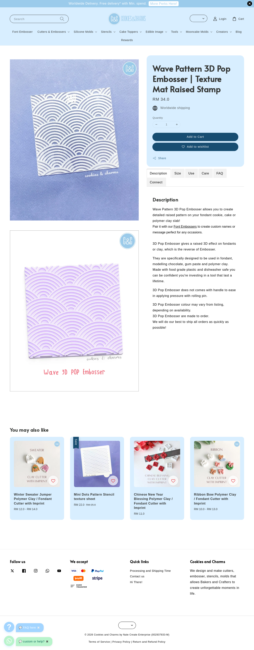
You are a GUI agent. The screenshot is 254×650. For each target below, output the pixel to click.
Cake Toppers (128, 31)
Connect (156, 182)
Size (177, 173)
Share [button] (159, 158)
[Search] (62, 19)
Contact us (137, 576)
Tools (174, 31)
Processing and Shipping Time (150, 570)
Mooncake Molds (197, 31)
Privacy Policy (121, 641)
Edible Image (154, 31)
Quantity (158, 117)
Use (191, 173)
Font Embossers (185, 226)
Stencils (106, 31)
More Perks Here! (163, 3)
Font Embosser (22, 31)
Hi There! (136, 582)
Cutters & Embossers (52, 31)
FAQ (219, 173)
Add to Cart (195, 136)
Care (205, 173)
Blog (239, 31)
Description (158, 173)
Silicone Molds (83, 31)
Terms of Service (99, 641)
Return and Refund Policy (149, 641)
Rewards (127, 40)
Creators (222, 31)
